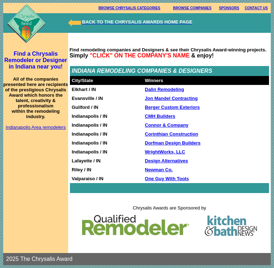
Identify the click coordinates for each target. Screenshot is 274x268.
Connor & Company (166, 125)
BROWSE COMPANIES (192, 8)
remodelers (54, 127)
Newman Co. (159, 169)
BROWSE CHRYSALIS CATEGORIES (129, 8)
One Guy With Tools (167, 178)
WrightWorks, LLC (165, 152)
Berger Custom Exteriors (172, 107)
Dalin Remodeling (164, 89)
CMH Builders (160, 116)
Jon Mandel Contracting (171, 98)
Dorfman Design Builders (173, 143)
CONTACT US (256, 8)
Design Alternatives (166, 160)
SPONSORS (229, 8)
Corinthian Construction (171, 134)
